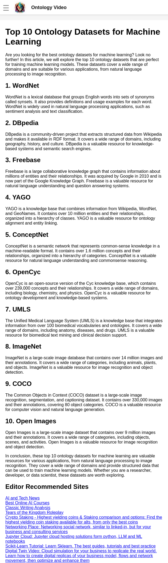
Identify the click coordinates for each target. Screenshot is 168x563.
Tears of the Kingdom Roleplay (34, 512)
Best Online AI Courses (27, 503)
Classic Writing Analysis (27, 507)
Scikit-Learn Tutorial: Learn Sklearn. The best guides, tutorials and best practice (80, 546)
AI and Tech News (22, 498)
